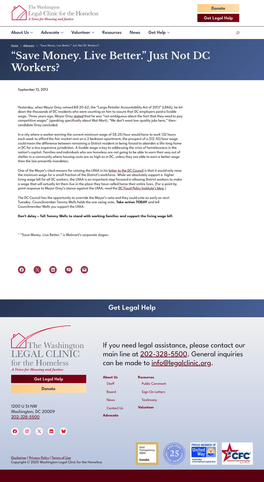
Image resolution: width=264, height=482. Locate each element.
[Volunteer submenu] (92, 32)
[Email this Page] (84, 269)
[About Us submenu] (31, 32)
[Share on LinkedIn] (53, 269)
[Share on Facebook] (21, 269)
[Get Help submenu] (168, 32)
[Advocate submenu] (61, 32)
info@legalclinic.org (181, 363)
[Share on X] (37, 269)
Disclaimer (19, 458)
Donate (218, 9)
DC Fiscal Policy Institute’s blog (141, 188)
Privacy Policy (39, 458)
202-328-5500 (25, 417)
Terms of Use (61, 458)
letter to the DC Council (126, 170)
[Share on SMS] (68, 269)
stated (78, 116)
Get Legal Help (218, 18)
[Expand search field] (237, 33)
